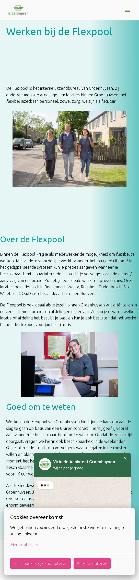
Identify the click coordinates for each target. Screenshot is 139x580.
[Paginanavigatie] (127, 10)
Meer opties (24, 545)
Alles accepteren (92, 563)
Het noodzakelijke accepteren (40, 563)
